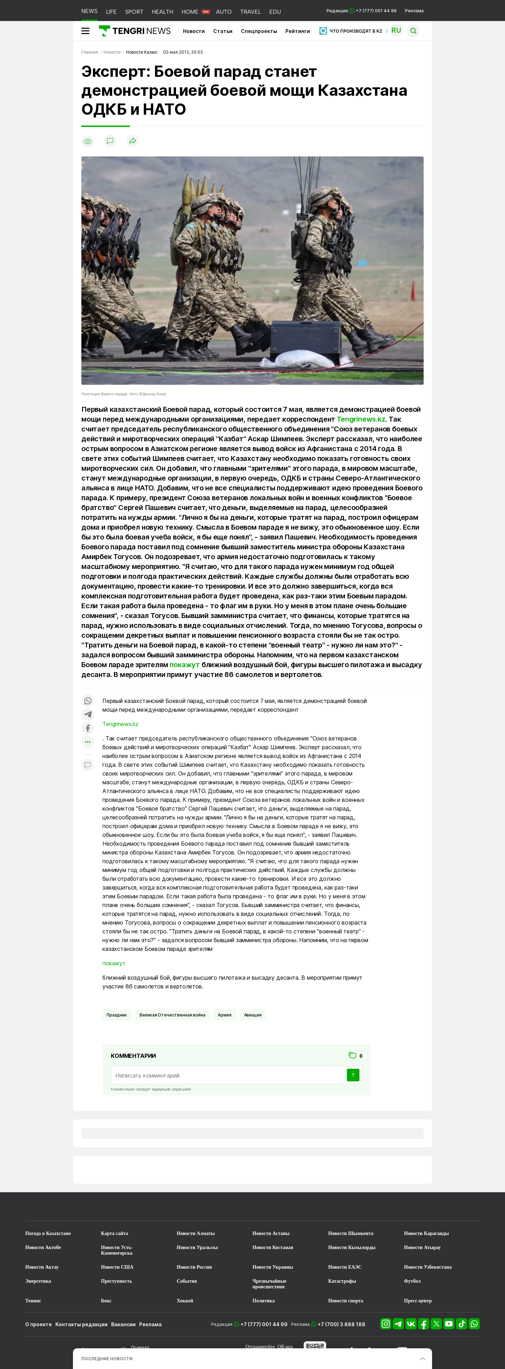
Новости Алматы (196, 1233)
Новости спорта (345, 1300)
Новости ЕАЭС (345, 1267)
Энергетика (38, 1281)
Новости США (117, 1267)
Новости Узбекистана (428, 1267)
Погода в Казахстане (48, 1233)
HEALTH (162, 11)
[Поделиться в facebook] (87, 729)
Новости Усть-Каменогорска (117, 1250)
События (187, 1281)
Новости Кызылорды (352, 1247)
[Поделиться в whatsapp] (87, 701)
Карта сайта (114, 1233)
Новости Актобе (43, 1247)
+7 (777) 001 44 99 (264, 1324)
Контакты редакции (81, 1324)
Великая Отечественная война (173, 1015)
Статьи (223, 31)
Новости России (194, 1267)
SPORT (134, 11)
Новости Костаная (272, 1247)
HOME (190, 11)
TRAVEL (250, 11)
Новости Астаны (271, 1233)
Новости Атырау (422, 1247)
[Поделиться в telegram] (87, 715)
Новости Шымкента (350, 1233)
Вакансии (123, 1324)
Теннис (33, 1300)
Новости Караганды (426, 1233)
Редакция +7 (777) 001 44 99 (361, 10)
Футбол (412, 1281)
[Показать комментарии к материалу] (87, 765)
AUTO (224, 11)
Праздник (117, 1015)
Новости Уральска (197, 1247)
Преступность (116, 1281)
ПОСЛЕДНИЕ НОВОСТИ (107, 1358)
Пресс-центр (418, 1300)
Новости (194, 31)
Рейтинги (297, 31)
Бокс (106, 1300)
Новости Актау (42, 1267)
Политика (263, 1300)
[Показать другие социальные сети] (87, 742)
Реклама (414, 10)
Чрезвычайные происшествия (269, 1284)
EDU (275, 11)
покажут (185, 664)
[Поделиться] (132, 141)
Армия (224, 1015)
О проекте (38, 1324)
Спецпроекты (259, 31)
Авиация (253, 1015)
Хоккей (185, 1300)
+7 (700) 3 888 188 (341, 1324)
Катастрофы (342, 1281)
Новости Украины (272, 1267)
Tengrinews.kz (361, 419)
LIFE (111, 11)
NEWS (89, 11)
